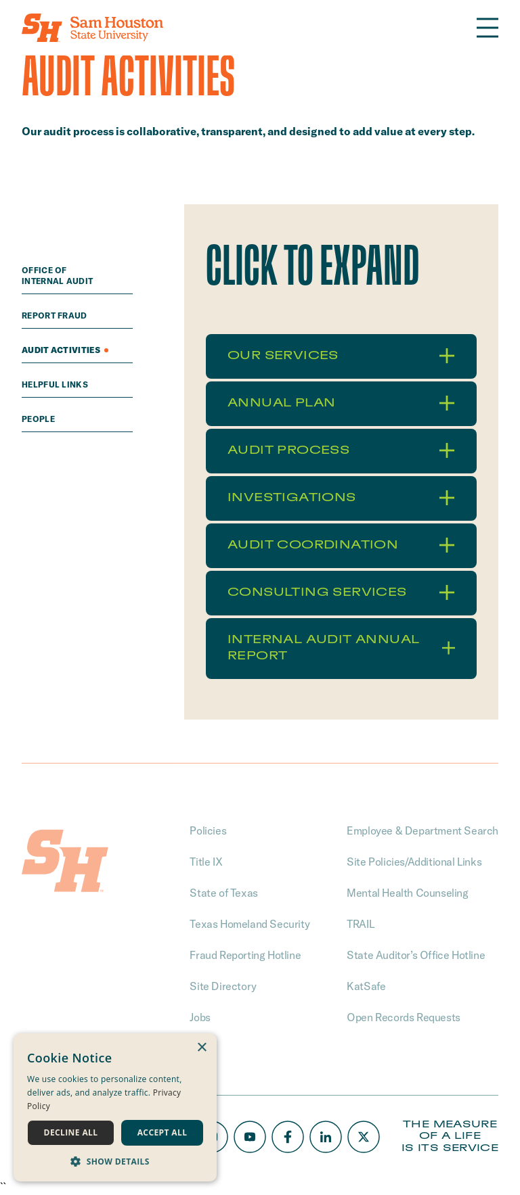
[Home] (92, 28)
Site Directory (223, 986)
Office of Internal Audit (58, 275)
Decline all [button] (71, 1132)
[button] (115, 1161)
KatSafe (366, 986)
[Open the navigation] (487, 28)
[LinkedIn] (325, 1137)
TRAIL (360, 924)
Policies (208, 830)
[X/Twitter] (363, 1137)
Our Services (341, 356)
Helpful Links (56, 384)
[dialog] (115, 1107)
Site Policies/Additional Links (414, 861)
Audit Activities (65, 350)
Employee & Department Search (422, 830)
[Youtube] (250, 1137)
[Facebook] (288, 1137)
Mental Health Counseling (407, 892)
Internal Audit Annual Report (341, 647)
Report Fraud (55, 315)
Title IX (206, 861)
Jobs (200, 1017)
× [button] (201, 1048)
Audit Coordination (341, 545)
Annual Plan (341, 403)
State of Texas (223, 892)
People (39, 419)
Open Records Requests (403, 1017)
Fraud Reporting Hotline (245, 955)
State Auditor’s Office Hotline (416, 955)
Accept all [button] (162, 1132)
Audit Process (341, 450)
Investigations (341, 498)
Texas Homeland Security (249, 924)
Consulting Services (341, 592)
